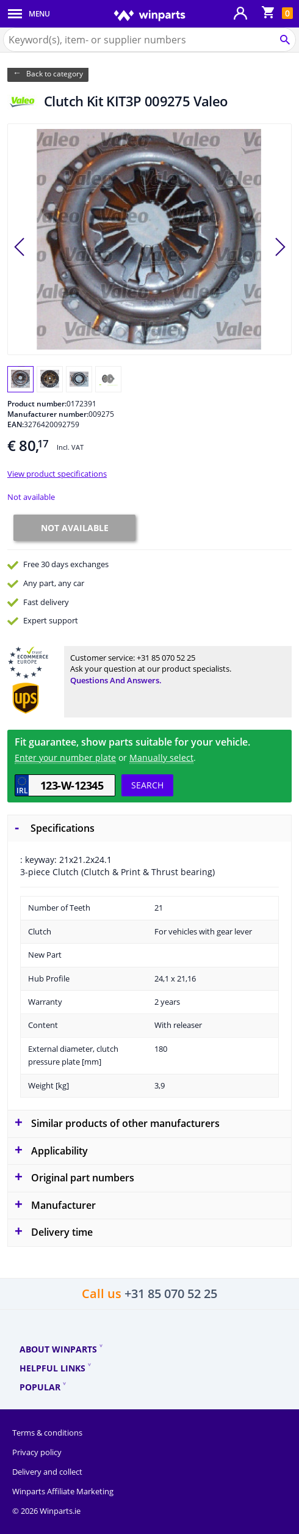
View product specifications (57, 473)
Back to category (54, 73)
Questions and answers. (116, 680)
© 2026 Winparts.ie (46, 1510)
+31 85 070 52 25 (166, 657)
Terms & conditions (47, 1432)
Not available (31, 496)
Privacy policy (37, 1452)
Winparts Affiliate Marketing (62, 1491)
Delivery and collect (47, 1471)
